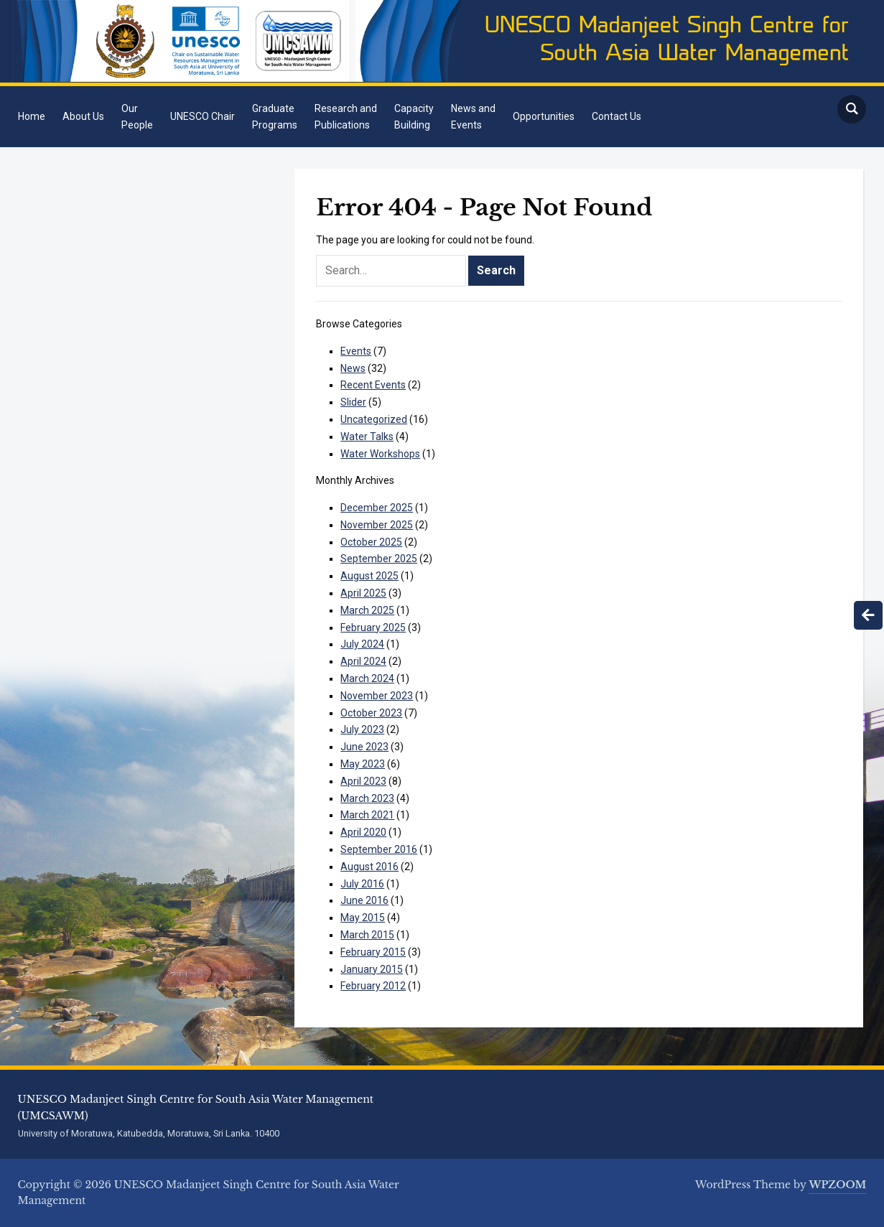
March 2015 (367, 935)
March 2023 (367, 798)
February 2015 (373, 952)
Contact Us (616, 116)
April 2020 (363, 832)
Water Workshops (380, 453)
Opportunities (543, 116)
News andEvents (473, 116)
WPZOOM (837, 1184)
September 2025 (378, 558)
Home (31, 116)
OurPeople (137, 116)
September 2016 (378, 849)
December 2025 (376, 507)
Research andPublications (346, 116)
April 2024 (363, 661)
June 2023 (364, 746)
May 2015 (362, 917)
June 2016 (364, 900)
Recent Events (373, 385)
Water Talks (367, 436)
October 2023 (371, 713)
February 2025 (373, 627)
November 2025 (376, 525)
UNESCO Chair (202, 116)
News (353, 368)
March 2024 (367, 678)
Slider (353, 402)
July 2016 (362, 884)
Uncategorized (373, 419)
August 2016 (369, 866)
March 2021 (367, 815)
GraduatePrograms (274, 116)
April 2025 (363, 593)
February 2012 (373, 986)
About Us (83, 116)
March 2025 (367, 610)
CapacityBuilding (414, 116)
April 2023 (363, 781)
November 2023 (376, 695)
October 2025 (371, 542)
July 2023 (362, 729)
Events (355, 351)
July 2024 (362, 644)
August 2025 (369, 576)
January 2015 (371, 969)
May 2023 (362, 764)
